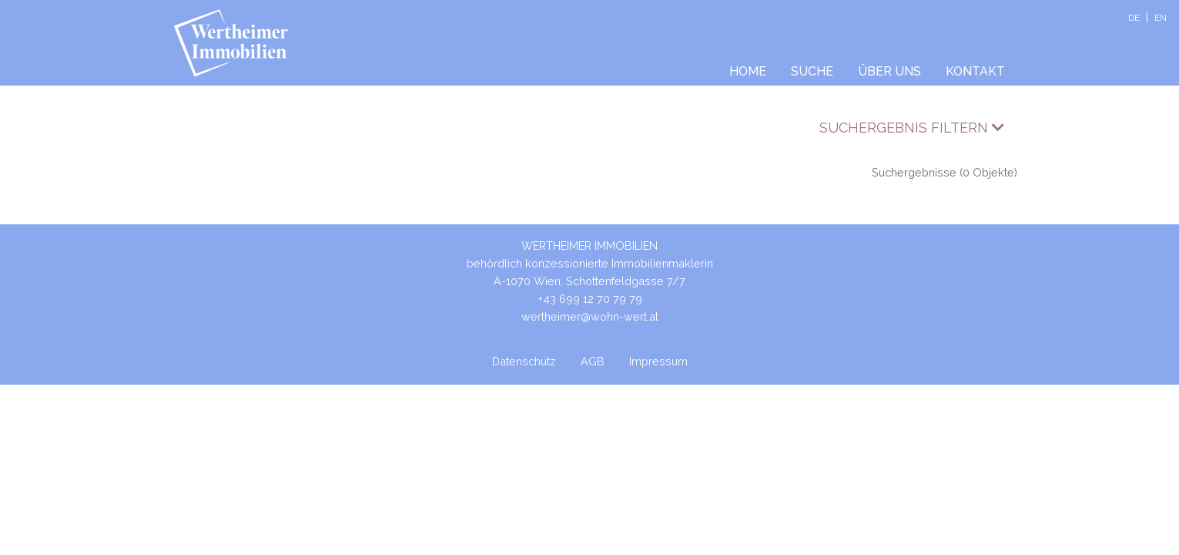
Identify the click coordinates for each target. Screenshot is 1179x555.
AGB (593, 361)
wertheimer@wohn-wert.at (589, 316)
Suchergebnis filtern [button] (911, 127)
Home (747, 71)
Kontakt (975, 71)
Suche (812, 71)
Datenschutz (524, 361)
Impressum (658, 361)
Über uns (889, 71)
